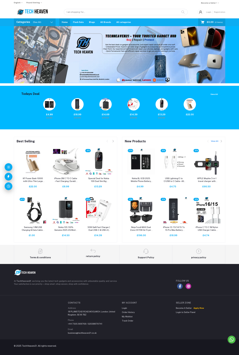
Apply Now (198, 308)
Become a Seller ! (209, 3)
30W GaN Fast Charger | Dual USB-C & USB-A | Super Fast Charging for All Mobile (98, 229)
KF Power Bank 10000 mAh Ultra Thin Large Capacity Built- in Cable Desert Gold (33, 180)
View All (214, 94)
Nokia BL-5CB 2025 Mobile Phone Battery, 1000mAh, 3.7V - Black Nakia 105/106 (141, 180)
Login (208, 12)
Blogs (92, 22)
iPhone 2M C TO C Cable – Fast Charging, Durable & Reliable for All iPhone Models (65, 180)
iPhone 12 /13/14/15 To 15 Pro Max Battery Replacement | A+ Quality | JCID (174, 229)
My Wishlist (127, 316)
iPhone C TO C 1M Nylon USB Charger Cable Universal (207, 229)
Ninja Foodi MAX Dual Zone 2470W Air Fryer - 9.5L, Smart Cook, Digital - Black (141, 229)
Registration (219, 12)
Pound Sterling (33, 3)
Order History (128, 312)
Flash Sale (78, 22)
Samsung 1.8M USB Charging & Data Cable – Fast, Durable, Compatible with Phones (33, 229)
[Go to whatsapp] (231, 339)
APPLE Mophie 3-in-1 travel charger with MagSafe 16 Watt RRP (207, 180)
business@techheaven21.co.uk (82, 333)
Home (65, 22)
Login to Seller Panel (185, 312)
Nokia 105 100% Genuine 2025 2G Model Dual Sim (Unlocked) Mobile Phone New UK (65, 229)
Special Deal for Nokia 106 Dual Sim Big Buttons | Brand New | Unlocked (98, 180)
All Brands (105, 22)
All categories (123, 22)
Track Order (127, 321)
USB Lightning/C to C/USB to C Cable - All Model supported (174, 180)
